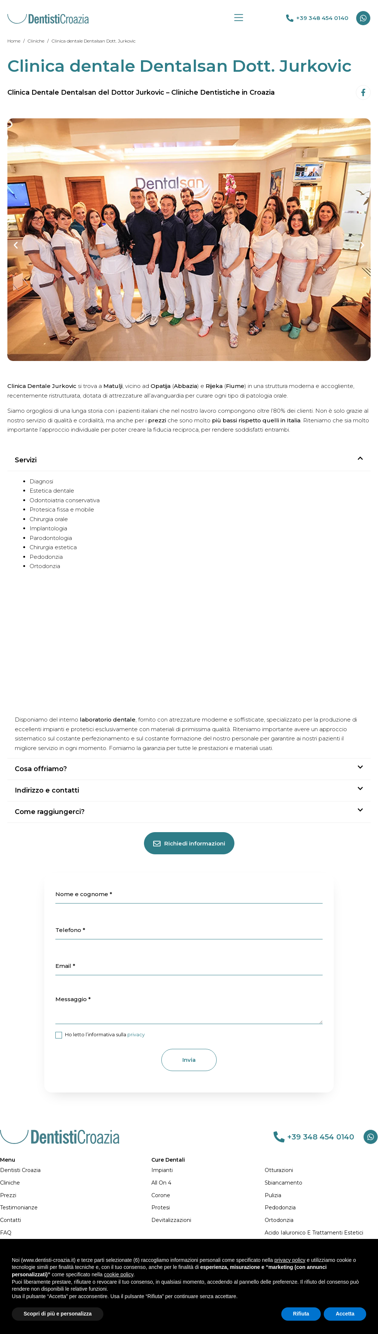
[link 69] (289, 18)
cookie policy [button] (118, 1274)
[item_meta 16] (189, 894)
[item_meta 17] (189, 930)
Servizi (26, 460)
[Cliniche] (36, 41)
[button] (15, 245)
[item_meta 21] (58, 1035)
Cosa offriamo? (41, 769)
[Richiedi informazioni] (189, 843)
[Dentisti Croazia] (75, 1170)
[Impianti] (208, 1170)
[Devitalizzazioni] (208, 1220)
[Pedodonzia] (321, 1207)
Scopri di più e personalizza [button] (58, 1314)
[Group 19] (238, 17)
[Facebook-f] (363, 92)
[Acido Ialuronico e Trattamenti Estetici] (321, 1233)
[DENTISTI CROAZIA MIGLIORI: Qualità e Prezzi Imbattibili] (48, 18)
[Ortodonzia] (321, 1220)
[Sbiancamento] (321, 1183)
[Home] (13, 41)
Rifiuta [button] (301, 1314)
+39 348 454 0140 (322, 17)
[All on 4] (208, 1183)
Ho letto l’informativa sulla (100, 1035)
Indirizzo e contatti (47, 790)
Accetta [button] (345, 1314)
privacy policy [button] (289, 1260)
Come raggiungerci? (50, 812)
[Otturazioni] (321, 1170)
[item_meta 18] (189, 966)
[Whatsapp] (363, 18)
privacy (136, 1034)
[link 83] (279, 1136)
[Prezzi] (75, 1195)
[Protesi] (208, 1207)
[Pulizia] (321, 1195)
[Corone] (208, 1195)
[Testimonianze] (75, 1207)
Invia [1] (189, 1059)
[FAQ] (75, 1233)
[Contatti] (75, 1220)
